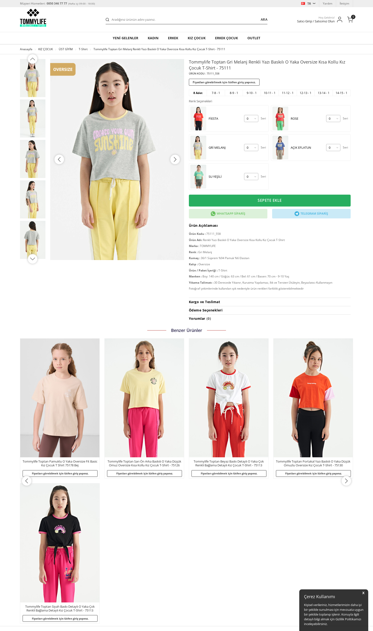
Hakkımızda (30, 534)
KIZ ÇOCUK (197, 38)
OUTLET (253, 38)
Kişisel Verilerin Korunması (40, 556)
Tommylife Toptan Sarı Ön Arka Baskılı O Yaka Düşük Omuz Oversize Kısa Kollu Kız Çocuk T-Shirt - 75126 (60, 464)
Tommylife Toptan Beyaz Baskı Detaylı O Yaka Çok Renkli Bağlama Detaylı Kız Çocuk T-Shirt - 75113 (144, 464)
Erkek (173, 38)
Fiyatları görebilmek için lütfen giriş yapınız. (224, 82)
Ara (264, 19)
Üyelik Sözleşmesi (34, 579)
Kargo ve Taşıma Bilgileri (101, 549)
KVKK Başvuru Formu (36, 564)
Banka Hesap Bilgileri (99, 564)
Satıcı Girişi (217, 541)
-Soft (161, 625)
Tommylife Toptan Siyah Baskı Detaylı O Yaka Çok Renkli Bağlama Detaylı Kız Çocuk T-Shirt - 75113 (313, 464)
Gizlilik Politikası (32, 549)
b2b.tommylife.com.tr (67, 610)
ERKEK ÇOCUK (226, 38)
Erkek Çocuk (155, 564)
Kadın (153, 38)
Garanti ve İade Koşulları (101, 541)
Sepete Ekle (270, 200)
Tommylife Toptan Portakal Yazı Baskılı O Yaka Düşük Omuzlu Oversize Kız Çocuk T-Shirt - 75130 (228, 464)
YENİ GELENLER (125, 38)
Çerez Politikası (32, 572)
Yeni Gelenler (156, 534)
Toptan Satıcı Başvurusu (101, 556)
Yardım (327, 3)
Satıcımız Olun (219, 534)
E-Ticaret (172, 625)
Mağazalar (29, 541)
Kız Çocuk (153, 556)
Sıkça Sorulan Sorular (99, 534)
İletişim (344, 3)
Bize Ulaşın (92, 572)
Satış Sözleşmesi (33, 587)
